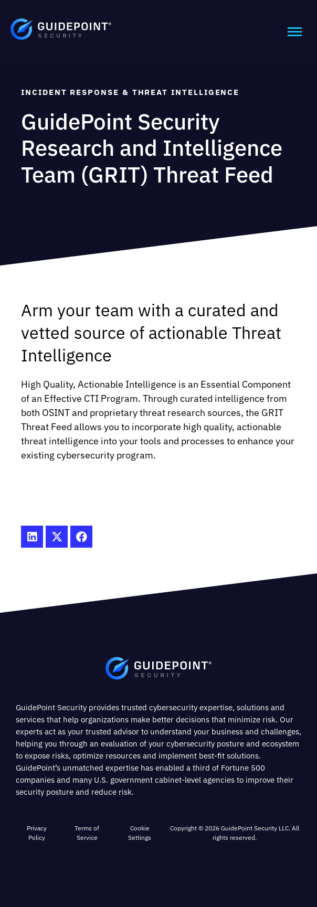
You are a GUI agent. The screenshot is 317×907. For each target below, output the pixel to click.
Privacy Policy (37, 832)
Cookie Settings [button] (139, 832)
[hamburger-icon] (295, 32)
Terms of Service (87, 832)
